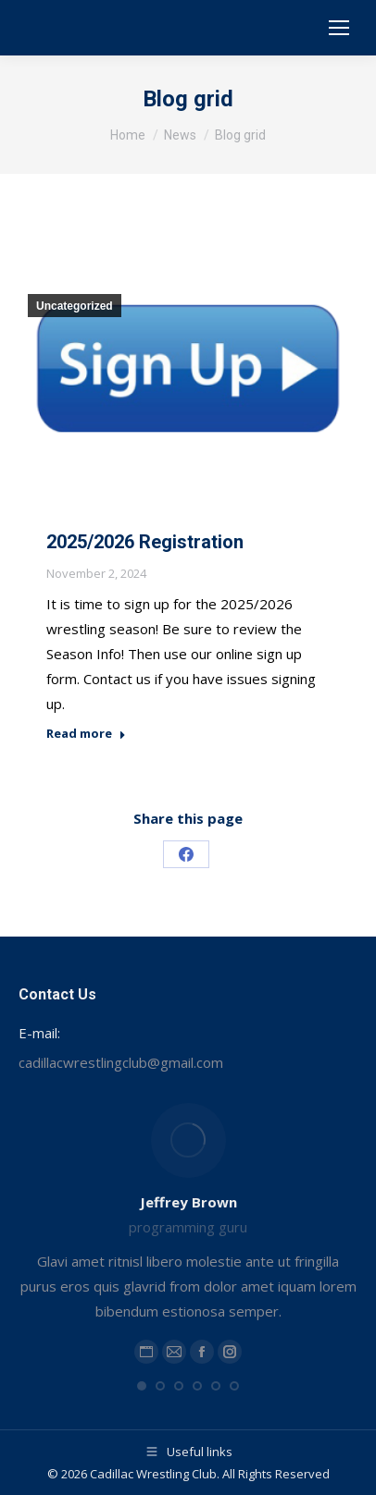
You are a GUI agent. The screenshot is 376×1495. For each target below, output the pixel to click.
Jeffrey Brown (188, 1202)
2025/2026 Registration (145, 542)
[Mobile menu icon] (338, 27)
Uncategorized (74, 306)
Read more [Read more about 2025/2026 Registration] (86, 733)
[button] (141, 1386)
